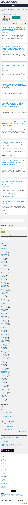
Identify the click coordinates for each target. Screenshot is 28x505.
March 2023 (3, 299)
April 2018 (3, 382)
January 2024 (3, 285)
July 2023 (3, 293)
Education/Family (8, 155)
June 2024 (3, 278)
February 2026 (4, 250)
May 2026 (3, 245)
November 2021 (4, 321)
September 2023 (4, 290)
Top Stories (3, 417)
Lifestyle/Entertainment (9, 136)
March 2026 (3, 248)
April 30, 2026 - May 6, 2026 (7, 425)
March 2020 (3, 350)
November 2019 (4, 355)
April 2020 (3, 348)
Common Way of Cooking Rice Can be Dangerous (11, 444)
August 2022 (3, 309)
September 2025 (4, 257)
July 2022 (3, 310)
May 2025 (3, 262)
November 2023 (4, 288)
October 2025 (4, 255)
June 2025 (3, 261)
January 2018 (3, 386)
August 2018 (3, 376)
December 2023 (4, 286)
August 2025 (3, 258)
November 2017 (4, 389)
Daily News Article (9, 2)
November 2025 (4, 254)
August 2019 (3, 359)
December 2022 (4, 303)
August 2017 (3, 393)
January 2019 (3, 369)
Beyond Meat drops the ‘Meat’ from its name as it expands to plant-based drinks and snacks (13, 29)
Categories (19, 5)
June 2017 (3, 396)
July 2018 (3, 378)
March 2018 (3, 383)
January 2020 (3, 352)
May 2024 (3, 279)
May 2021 (3, 330)
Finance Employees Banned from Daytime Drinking (11, 442)
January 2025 (3, 268)
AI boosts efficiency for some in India (13, 201)
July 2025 (3, 259)
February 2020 (4, 351)
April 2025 (3, 264)
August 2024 (3, 275)
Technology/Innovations (9, 213)
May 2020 (3, 347)
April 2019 (3, 365)
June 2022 (3, 312)
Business (7, 116)
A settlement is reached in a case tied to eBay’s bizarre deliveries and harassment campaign (13, 162)
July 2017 (3, 395)
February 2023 (4, 300)
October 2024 (4, 272)
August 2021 (3, 326)
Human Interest (8, 97)
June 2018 (3, 379)
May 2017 (3, 398)
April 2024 (3, 281)
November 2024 (4, 271)
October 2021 (4, 323)
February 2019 (4, 368)
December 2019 (4, 354)
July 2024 (3, 276)
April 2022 (3, 314)
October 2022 (4, 306)
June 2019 (3, 362)
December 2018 (4, 371)
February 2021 (4, 334)
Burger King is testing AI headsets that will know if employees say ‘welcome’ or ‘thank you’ (12, 104)
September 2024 (4, 274)
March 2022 (3, 316)
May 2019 (3, 364)
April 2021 (3, 331)
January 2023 (3, 302)
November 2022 (4, 305)
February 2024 (4, 283)
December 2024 (4, 269)
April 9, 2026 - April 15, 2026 (7, 429)
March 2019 (3, 367)
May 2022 (3, 313)
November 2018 (4, 372)
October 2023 (4, 289)
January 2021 (3, 336)
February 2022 (4, 317)
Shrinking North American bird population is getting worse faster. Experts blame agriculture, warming (13, 48)
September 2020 (4, 341)
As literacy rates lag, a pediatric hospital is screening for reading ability (14, 143)
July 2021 (3, 327)
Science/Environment (5, 413)
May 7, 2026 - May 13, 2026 (6, 423)
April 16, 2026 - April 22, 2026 (7, 427)
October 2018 (4, 374)
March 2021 (3, 333)
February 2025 (4, 266)
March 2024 (3, 282)
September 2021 (4, 324)
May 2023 (3, 296)
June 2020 (3, 345)
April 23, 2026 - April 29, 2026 (7, 426)
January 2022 (3, 319)
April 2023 (3, 297)
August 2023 (3, 292)
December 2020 (4, 337)
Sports (2, 415)
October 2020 (4, 340)
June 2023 (3, 295)
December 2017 (4, 388)
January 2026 (3, 251)
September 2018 (4, 375)
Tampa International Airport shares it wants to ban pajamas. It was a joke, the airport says (13, 123)
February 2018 (4, 385)
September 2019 (4, 358)
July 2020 (3, 344)
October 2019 (4, 357)
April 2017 (3, 399)
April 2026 (3, 247)
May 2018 (3, 381)
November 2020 (4, 338)
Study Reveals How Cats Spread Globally (9, 445)
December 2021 (4, 320)
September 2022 (4, 307)
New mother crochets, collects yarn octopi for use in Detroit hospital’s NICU (13, 66)
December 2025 (4, 252)
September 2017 (4, 392)
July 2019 (3, 361)
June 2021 (3, 328)
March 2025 (3, 265)
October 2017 (4, 390)
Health (6, 78)
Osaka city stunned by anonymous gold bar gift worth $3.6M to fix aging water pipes (14, 85)
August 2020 (3, 343)
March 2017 (3, 400)
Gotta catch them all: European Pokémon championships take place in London (13, 182)
